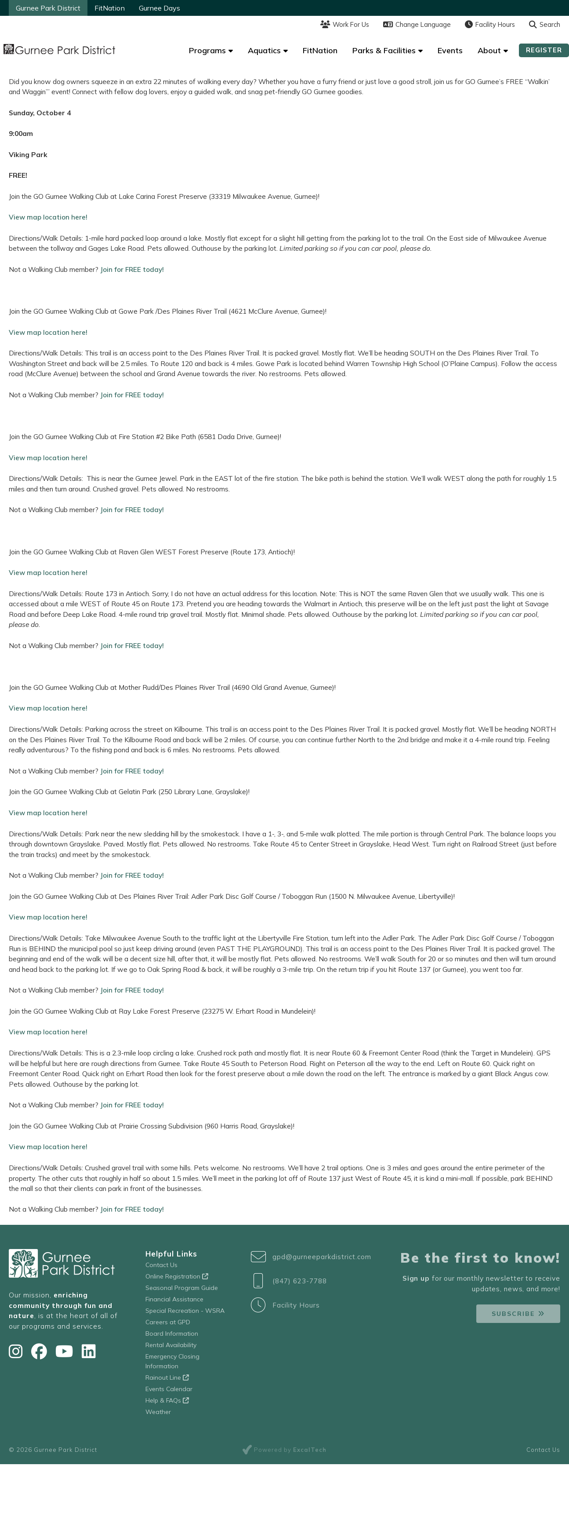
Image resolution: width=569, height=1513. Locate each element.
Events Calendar (168, 1385)
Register (544, 50)
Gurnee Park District (48, 8)
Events (450, 50)
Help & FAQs (167, 1397)
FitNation (109, 8)
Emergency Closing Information (172, 1357)
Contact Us (161, 1261)
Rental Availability (170, 1341)
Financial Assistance (174, 1296)
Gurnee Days (159, 8)
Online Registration (176, 1273)
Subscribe (513, 1310)
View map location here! (48, 216)
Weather (158, 1408)
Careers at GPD (167, 1319)
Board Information (171, 1330)
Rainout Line (167, 1374)
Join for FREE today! (131, 268)
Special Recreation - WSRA (185, 1307)
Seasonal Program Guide (181, 1284)
